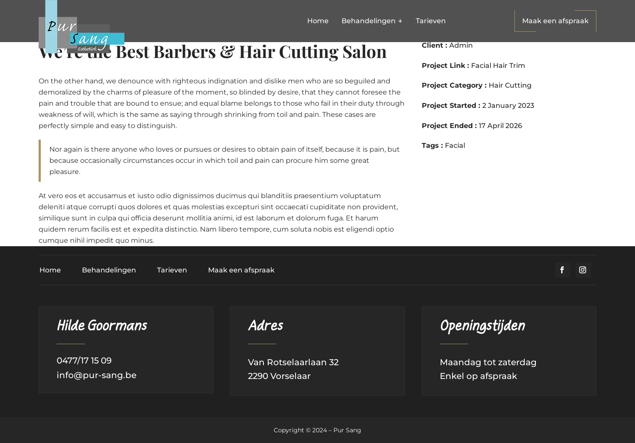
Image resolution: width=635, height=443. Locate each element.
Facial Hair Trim (498, 65)
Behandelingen (109, 270)
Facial (455, 145)
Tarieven (172, 270)
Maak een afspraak (555, 21)
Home (50, 270)
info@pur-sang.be (96, 375)
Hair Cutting (510, 85)
